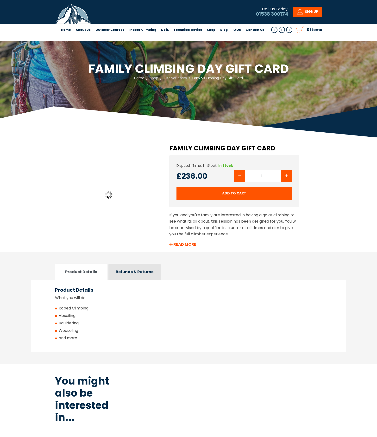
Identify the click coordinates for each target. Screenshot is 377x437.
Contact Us (255, 37)
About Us (83, 37)
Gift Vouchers (175, 78)
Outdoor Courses (110, 37)
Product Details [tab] (81, 272)
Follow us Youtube (281, 37)
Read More (182, 244)
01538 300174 (272, 17)
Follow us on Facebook (274, 37)
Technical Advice (188, 37)
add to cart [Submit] (234, 193)
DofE (165, 37)
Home (66, 37)
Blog (224, 37)
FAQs (236, 37)
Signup (307, 16)
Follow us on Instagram (289, 37)
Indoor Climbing (142, 37)
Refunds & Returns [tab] (134, 272)
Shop (211, 37)
